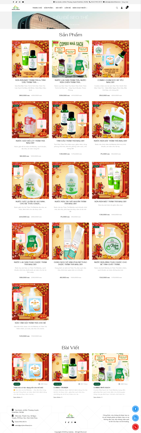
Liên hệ (68, 8)
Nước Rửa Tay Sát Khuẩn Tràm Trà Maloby (70, 202)
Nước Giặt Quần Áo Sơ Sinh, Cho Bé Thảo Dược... (30, 202)
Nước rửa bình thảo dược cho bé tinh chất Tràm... (110, 263)
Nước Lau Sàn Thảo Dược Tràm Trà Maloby (30, 263)
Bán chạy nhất (80, 8)
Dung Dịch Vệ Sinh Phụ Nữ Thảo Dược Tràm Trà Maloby (70, 263)
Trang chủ (37, 8)
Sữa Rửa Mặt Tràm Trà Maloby (110, 201)
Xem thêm (17, 397)
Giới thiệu (17, 384)
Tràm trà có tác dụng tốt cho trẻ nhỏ (28, 388)
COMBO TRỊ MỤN (60, 388)
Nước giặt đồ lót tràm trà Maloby (30, 142)
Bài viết (59, 8)
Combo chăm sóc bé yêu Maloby (110, 81)
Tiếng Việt (125, 2)
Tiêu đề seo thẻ (74, 24)
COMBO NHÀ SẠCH (102, 388)
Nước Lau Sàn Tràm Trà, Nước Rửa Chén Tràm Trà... (70, 81)
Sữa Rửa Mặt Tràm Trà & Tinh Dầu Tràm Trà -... (30, 81)
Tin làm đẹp (57, 384)
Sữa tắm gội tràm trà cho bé (30, 323)
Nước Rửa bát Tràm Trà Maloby (110, 141)
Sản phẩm (49, 8)
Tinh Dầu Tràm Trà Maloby (70, 141)
